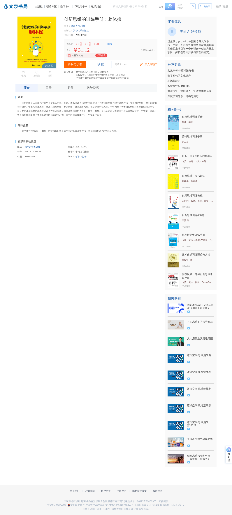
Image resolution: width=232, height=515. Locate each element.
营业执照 (157, 505)
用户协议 (106, 491)
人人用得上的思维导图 (200, 338)
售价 (68, 50)
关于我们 (74, 491)
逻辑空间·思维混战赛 (199, 355)
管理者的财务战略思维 (200, 439)
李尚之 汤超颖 (78, 26)
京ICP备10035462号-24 (118, 505)
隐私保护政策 (139, 491)
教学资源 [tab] (93, 87)
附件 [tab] (71, 87)
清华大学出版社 (81, 30)
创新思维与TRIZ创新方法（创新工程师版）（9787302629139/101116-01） (200, 307)
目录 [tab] (49, 87)
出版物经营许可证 (141, 505)
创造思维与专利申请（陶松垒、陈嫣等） (198, 457)
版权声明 (157, 491)
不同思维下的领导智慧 (200, 321)
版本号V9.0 (88, 509)
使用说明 (121, 491)
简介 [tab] (26, 87)
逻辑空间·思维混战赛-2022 (197, 424)
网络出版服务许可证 (174, 505)
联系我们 (90, 491)
